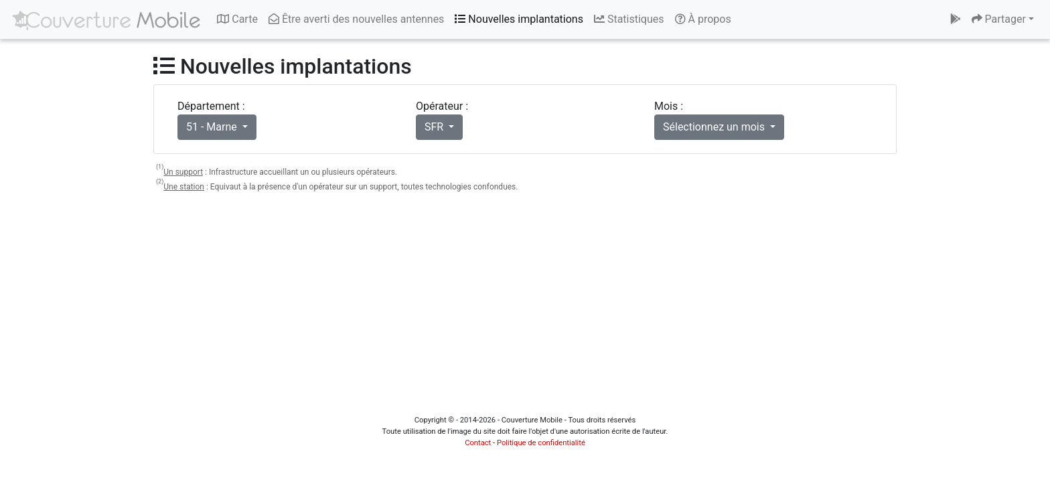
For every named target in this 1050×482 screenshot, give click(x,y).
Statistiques (629, 19)
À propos (703, 19)
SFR (435, 126)
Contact (478, 442)
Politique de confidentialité (541, 442)
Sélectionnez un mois (715, 126)
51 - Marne (213, 126)
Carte (237, 19)
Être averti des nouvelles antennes (356, 19)
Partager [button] (999, 19)
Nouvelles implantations (519, 19)
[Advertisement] (525, 298)
